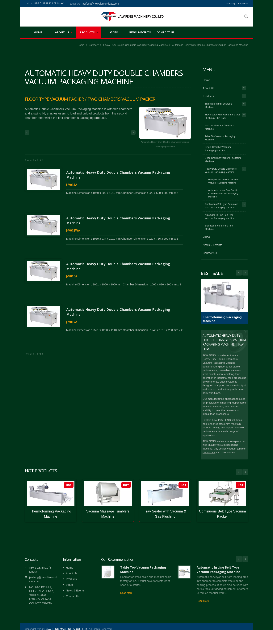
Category (94, 45)
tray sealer (220, 448)
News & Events (140, 32)
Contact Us (165, 32)
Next (239, 273)
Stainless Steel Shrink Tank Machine (219, 227)
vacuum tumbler (236, 448)
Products (88, 32)
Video (114, 32)
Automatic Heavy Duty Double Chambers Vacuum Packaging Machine (223, 193)
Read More (126, 587)
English (242, 3)
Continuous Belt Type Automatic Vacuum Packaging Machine (221, 206)
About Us (63, 32)
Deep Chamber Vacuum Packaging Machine (223, 160)
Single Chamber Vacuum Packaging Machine (218, 149)
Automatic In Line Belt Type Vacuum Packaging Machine (219, 217)
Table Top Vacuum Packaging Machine (220, 138)
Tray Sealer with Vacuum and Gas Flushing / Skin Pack (222, 116)
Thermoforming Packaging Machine (218, 105)
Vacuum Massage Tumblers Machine (219, 127)
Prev (245, 273)
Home (38, 32)
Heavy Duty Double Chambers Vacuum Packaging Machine (135, 45)
